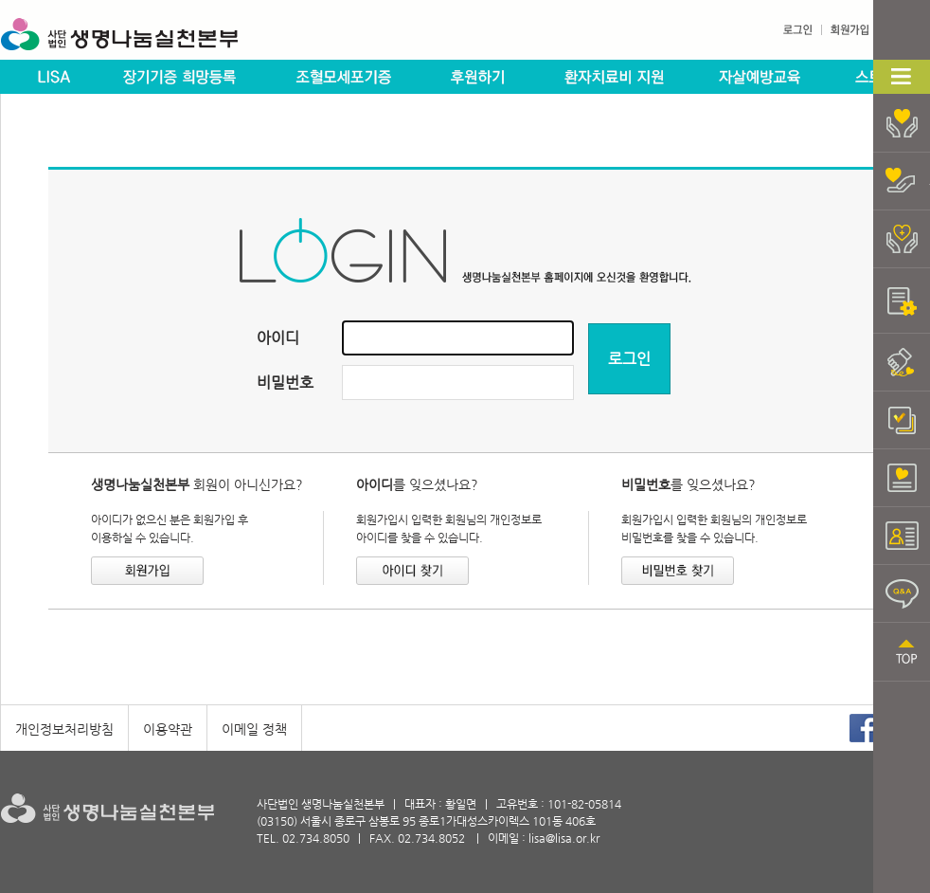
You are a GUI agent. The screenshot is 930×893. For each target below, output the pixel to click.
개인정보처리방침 (64, 729)
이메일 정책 (254, 729)
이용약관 (167, 729)
